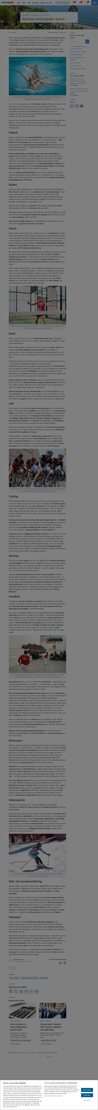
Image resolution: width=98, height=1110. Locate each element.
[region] (49, 1095)
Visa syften (87, 1100)
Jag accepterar (87, 1090)
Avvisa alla (87, 1095)
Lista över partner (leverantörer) (53, 1096)
